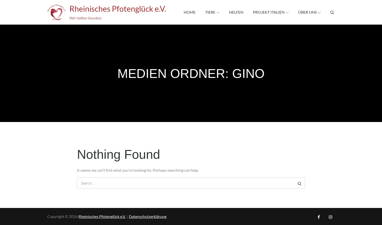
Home (190, 12)
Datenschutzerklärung (147, 216)
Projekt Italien (271, 12)
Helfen (236, 12)
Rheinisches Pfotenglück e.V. (117, 8)
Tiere (212, 12)
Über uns (309, 12)
